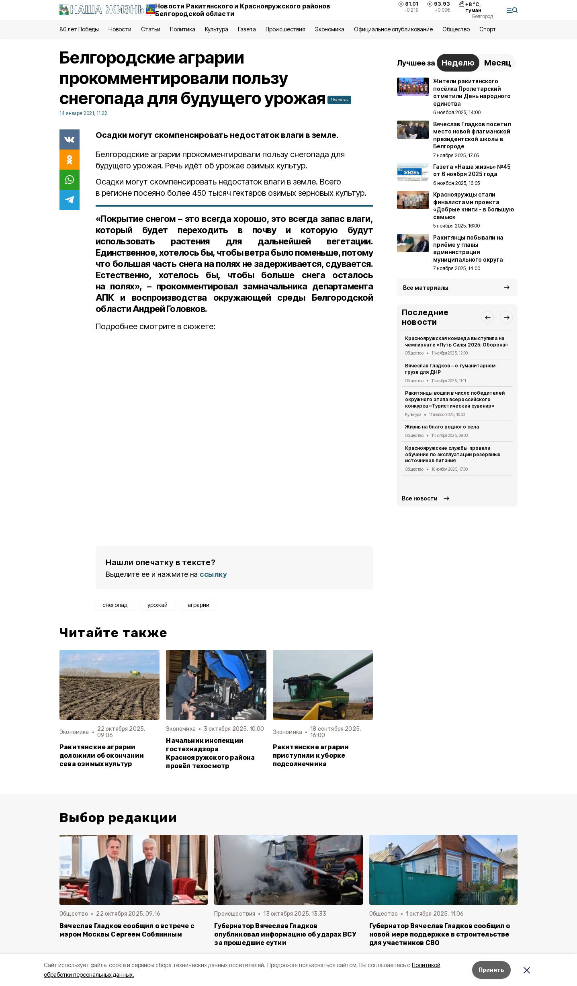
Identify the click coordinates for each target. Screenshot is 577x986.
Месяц (497, 63)
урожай (157, 604)
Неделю (458, 63)
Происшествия (285, 29)
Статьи (150, 29)
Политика (182, 29)
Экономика (329, 29)
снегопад (114, 604)
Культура (216, 29)
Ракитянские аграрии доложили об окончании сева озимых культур (101, 755)
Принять (491, 969)
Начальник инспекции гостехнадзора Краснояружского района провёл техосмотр (210, 753)
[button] (487, 317)
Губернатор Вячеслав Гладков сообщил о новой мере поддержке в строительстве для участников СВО (439, 934)
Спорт (487, 29)
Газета (247, 29)
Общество (456, 29)
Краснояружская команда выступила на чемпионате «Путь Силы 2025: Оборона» (456, 341)
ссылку (213, 574)
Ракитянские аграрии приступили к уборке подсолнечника (311, 755)
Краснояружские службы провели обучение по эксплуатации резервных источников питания (452, 454)
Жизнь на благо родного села (442, 427)
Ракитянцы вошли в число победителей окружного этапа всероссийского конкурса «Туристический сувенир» (455, 399)
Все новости (420, 498)
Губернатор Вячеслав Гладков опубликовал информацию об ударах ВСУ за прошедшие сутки (285, 934)
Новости (119, 29)
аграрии (198, 604)
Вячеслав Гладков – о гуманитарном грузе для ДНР (450, 369)
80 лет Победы (79, 29)
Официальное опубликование (393, 29)
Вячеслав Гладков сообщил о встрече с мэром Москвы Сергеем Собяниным (126, 930)
